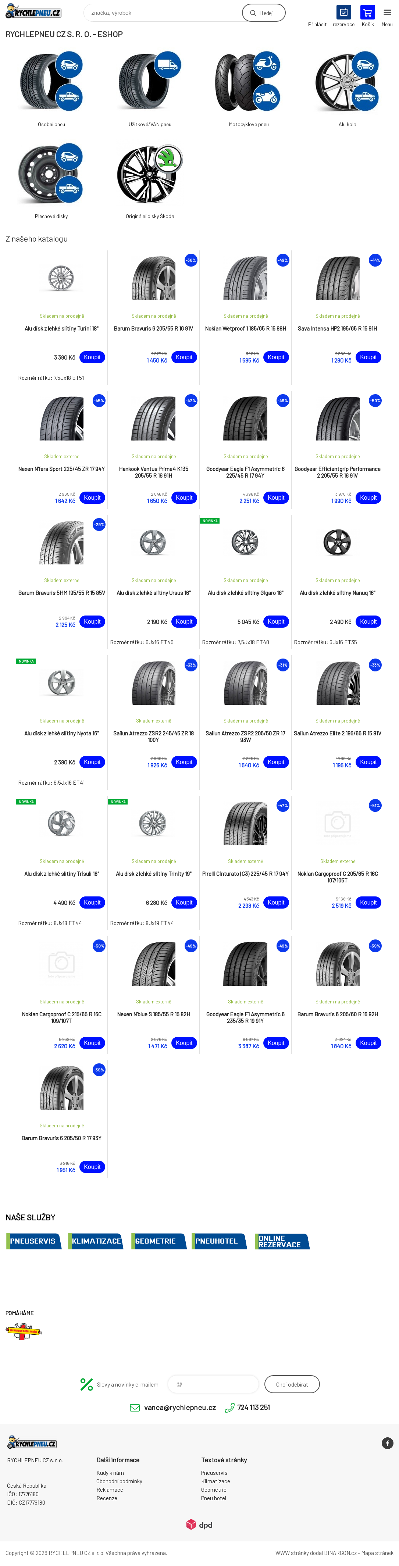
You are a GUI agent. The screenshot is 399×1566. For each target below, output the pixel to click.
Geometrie (214, 1489)
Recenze (106, 1498)
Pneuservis (214, 1472)
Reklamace (109, 1489)
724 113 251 (253, 1407)
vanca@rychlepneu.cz (180, 1407)
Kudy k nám (110, 1472)
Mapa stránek (377, 1552)
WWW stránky (292, 1552)
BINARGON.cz (340, 1552)
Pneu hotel (213, 1498)
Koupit (92, 357)
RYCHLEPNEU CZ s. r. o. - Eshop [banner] (38, 11)
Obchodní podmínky (119, 1481)
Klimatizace (215, 1481)
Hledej (265, 12)
